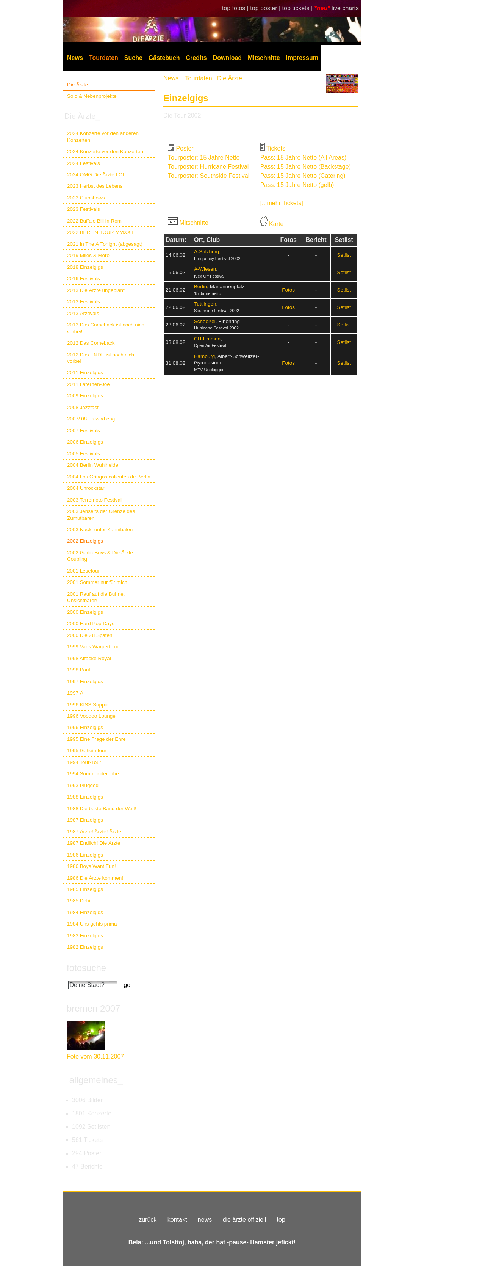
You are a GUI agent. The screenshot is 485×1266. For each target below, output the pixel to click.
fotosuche (86, 968)
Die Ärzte (77, 85)
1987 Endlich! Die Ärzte (93, 843)
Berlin (200, 286)
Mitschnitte (264, 58)
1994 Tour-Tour (84, 762)
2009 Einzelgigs (85, 395)
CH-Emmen (207, 339)
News (75, 58)
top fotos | (236, 8)
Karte (276, 224)
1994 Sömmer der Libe (93, 774)
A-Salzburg (206, 251)
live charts (345, 8)
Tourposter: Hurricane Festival (208, 166)
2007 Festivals (83, 430)
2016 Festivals (83, 278)
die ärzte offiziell (244, 1219)
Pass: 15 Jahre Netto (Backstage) (305, 166)
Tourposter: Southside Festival (208, 176)
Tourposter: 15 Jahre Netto (203, 157)
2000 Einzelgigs (85, 612)
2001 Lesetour (83, 571)
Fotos (288, 290)
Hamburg (204, 356)
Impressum (302, 58)
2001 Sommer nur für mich (97, 582)
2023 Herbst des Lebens (94, 186)
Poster (184, 148)
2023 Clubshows (86, 198)
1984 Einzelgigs (85, 912)
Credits (196, 58)
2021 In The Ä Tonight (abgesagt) (104, 244)
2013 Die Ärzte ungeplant (96, 290)
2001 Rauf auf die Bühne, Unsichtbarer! (96, 597)
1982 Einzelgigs (85, 947)
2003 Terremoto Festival (94, 500)
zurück (147, 1219)
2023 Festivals (83, 209)
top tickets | (298, 8)
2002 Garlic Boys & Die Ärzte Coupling (100, 556)
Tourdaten (103, 58)
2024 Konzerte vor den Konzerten (105, 151)
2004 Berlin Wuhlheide (92, 465)
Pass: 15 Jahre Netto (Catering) (303, 176)
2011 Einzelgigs (85, 372)
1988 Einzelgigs (85, 797)
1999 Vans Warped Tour (94, 646)
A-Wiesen (205, 269)
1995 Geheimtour (86, 750)
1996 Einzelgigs (85, 727)
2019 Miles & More (88, 255)
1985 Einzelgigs (85, 889)
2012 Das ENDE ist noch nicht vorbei (101, 358)
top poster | (266, 8)
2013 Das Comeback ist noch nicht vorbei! (106, 328)
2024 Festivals (83, 163)
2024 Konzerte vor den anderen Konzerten (103, 136)
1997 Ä (75, 693)
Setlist (344, 255)
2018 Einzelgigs (85, 267)
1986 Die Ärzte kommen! (95, 878)
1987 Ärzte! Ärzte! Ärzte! (94, 832)
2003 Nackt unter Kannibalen (100, 529)
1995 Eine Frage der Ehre (96, 739)
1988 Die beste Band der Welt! (101, 808)
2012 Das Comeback (91, 343)
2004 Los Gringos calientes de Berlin (108, 477)
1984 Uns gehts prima (92, 924)
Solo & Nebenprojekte (92, 96)
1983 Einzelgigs (85, 935)
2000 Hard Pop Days (90, 623)
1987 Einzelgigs (85, 820)
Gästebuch (164, 58)
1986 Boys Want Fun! (91, 866)
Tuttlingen (205, 304)
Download (227, 58)
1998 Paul (78, 670)
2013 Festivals (83, 301)
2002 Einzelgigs (85, 541)
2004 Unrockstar (86, 488)
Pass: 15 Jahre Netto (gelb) (297, 185)
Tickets (275, 148)
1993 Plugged (83, 785)
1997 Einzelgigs (85, 681)
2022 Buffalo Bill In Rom (94, 221)
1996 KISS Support (89, 705)
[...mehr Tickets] (281, 203)
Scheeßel (205, 321)
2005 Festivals (83, 454)
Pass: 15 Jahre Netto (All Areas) (303, 157)
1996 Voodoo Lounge (91, 716)
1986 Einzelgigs (85, 855)
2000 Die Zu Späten (90, 635)
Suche (133, 58)
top (281, 1219)
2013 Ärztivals (83, 313)
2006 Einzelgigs (85, 442)
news (205, 1219)
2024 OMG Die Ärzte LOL (96, 174)
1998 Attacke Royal (89, 658)
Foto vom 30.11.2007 (95, 1056)
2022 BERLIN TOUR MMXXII (100, 232)
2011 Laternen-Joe (88, 384)
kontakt (177, 1219)
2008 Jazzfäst (83, 407)
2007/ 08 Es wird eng (91, 419)
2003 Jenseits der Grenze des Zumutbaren (101, 514)
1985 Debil (79, 901)
